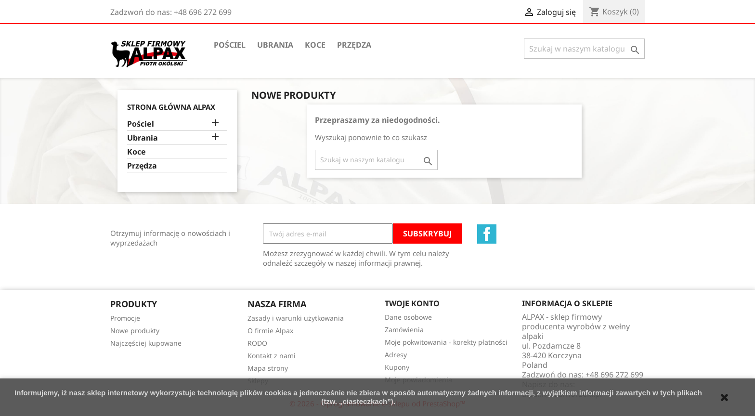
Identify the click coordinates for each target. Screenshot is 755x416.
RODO (257, 343)
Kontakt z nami (271, 355)
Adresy (396, 354)
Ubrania (275, 44)
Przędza (354, 44)
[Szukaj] (584, 49)
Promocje (125, 318)
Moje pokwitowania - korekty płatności (446, 342)
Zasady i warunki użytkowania (295, 318)
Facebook (486, 234)
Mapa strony (267, 368)
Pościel (230, 44)
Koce (315, 44)
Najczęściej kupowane (146, 343)
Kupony (397, 367)
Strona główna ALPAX (171, 107)
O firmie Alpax (270, 330)
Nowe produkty (134, 330)
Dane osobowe (408, 317)
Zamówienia (404, 329)
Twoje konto (412, 303)
